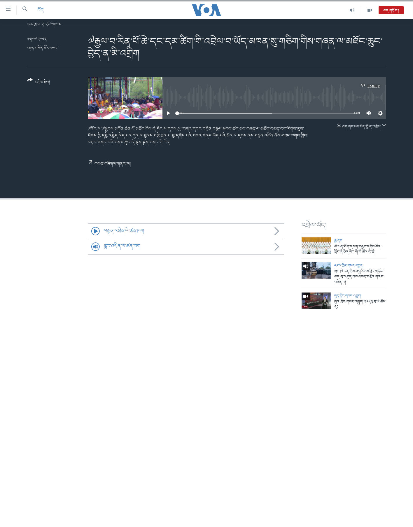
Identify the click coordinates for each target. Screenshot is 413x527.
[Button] (38, 83)
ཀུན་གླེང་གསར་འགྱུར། (347, 296)
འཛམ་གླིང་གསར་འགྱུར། (348, 265)
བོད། (41, 10)
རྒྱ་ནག (338, 241)
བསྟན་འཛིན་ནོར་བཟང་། (43, 48)
